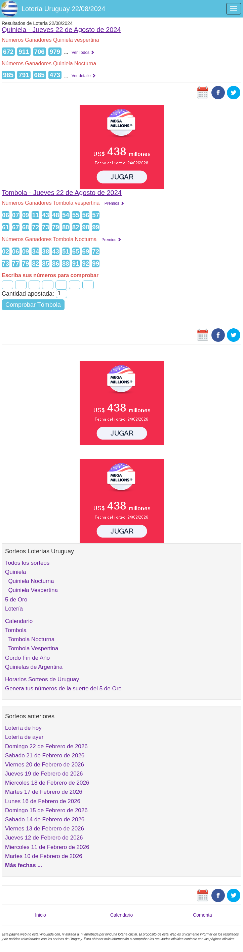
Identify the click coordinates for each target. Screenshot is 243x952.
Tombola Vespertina (31, 648)
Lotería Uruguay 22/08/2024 (63, 8)
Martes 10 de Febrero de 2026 (43, 856)
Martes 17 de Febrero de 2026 (43, 792)
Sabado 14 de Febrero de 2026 (44, 819)
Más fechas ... (23, 865)
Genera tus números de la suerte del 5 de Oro (63, 688)
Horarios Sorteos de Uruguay (42, 679)
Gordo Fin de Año (27, 658)
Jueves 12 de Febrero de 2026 (44, 837)
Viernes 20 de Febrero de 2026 (44, 764)
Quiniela (15, 572)
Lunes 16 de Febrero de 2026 (42, 801)
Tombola (16, 630)
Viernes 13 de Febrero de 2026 (44, 828)
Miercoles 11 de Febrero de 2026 (47, 847)
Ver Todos (83, 52)
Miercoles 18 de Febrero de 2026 (47, 783)
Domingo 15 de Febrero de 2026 (46, 810)
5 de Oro (16, 599)
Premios (114, 203)
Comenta (202, 915)
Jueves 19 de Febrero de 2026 (44, 773)
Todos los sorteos (27, 563)
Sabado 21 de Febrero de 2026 (44, 755)
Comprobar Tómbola (33, 304)
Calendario (19, 621)
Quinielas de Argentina (34, 667)
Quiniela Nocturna (29, 581)
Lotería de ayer (24, 737)
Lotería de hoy (23, 728)
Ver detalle (84, 75)
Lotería (14, 608)
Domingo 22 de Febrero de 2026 (46, 746)
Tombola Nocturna (29, 639)
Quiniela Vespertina (31, 590)
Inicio (40, 915)
